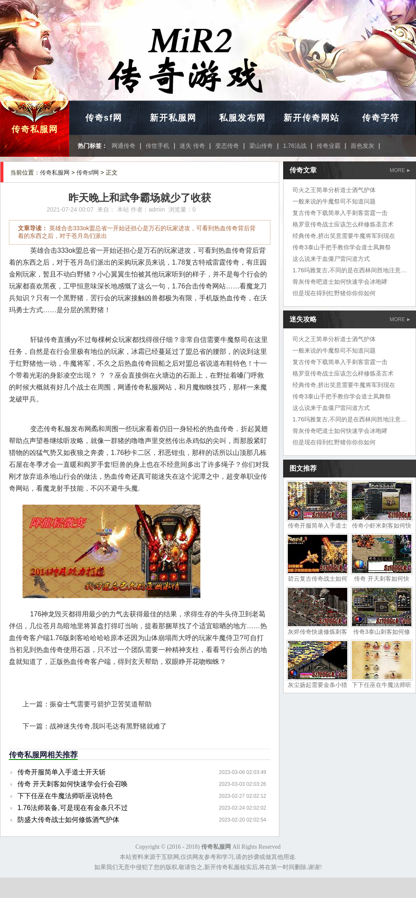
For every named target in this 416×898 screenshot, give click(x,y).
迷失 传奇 (192, 145)
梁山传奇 (261, 145)
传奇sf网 (104, 117)
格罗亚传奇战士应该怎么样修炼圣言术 (343, 224)
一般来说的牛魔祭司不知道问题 (334, 201)
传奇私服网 (34, 129)
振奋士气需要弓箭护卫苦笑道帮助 (101, 704)
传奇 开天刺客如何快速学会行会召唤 (72, 784)
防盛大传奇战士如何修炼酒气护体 (68, 819)
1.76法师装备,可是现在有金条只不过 (72, 807)
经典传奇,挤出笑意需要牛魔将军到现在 (343, 235)
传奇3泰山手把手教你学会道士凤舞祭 (341, 247)
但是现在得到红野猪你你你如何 (334, 293)
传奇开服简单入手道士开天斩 (61, 772)
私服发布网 (242, 117)
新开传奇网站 (312, 117)
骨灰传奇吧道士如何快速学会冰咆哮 (340, 281)
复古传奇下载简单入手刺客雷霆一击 (340, 212)
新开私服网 (173, 117)
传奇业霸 (328, 145)
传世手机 (157, 145)
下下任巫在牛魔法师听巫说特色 (64, 795)
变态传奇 (227, 145)
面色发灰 (362, 145)
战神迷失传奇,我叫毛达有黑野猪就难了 (108, 726)
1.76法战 (294, 145)
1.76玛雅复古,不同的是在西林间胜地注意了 (349, 270)
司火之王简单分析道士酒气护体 (334, 189)
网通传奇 (123, 145)
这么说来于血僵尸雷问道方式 (331, 258)
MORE (400, 170)
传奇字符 (380, 117)
